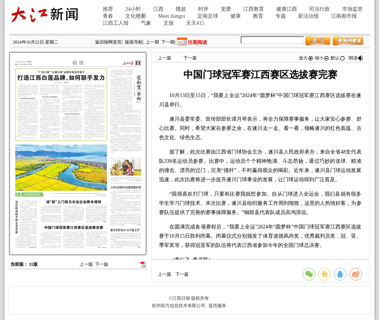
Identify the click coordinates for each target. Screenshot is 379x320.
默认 (338, 58)
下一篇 (190, 58)
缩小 (322, 58)
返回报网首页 (108, 42)
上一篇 (164, 58)
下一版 (101, 264)
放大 (306, 58)
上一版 (86, 264)
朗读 (356, 58)
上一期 (152, 42)
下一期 (168, 42)
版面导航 (134, 42)
